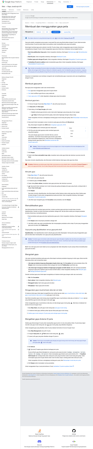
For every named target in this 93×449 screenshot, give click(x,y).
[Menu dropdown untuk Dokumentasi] (55, 2)
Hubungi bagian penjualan (82, 6)
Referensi (11, 9)
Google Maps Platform (41, 22)
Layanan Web (67, 32)
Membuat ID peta (61, 56)
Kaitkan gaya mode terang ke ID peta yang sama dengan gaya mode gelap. (47, 313)
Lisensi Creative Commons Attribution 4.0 (62, 373)
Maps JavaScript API (14, 7)
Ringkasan (29, 2)
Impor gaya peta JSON (34, 96)
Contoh (19, 9)
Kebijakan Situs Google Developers (65, 375)
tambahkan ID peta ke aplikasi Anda (62, 366)
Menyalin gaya (82, 269)
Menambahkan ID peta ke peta (36, 64)
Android (39, 32)
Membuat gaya (72, 52)
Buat (29, 90)
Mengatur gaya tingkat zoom (43, 148)
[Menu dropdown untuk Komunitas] (71, 2)
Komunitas (66, 2)
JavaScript (56, 32)
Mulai (70, 6)
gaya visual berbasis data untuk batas (75, 293)
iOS (47, 32)
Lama (32, 9)
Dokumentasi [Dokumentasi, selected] (50, 2)
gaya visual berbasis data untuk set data (35, 295)
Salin (29, 93)
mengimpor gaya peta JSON (58, 125)
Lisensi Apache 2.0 (32, 375)
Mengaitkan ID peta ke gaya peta (77, 59)
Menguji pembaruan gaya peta (38, 271)
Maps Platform (13, 2)
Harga (42, 2)
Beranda (27, 22)
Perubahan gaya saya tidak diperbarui (50, 242)
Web (3, 7)
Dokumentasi (51, 22)
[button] (10, 73)
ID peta (81, 298)
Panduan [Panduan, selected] (4, 9)
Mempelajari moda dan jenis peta (72, 360)
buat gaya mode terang (61, 308)
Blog (59, 2)
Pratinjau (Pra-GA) (68, 38)
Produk (36, 2)
